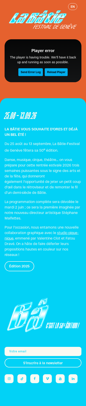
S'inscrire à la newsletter (43, 363)
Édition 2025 (19, 266)
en (73, 6)
